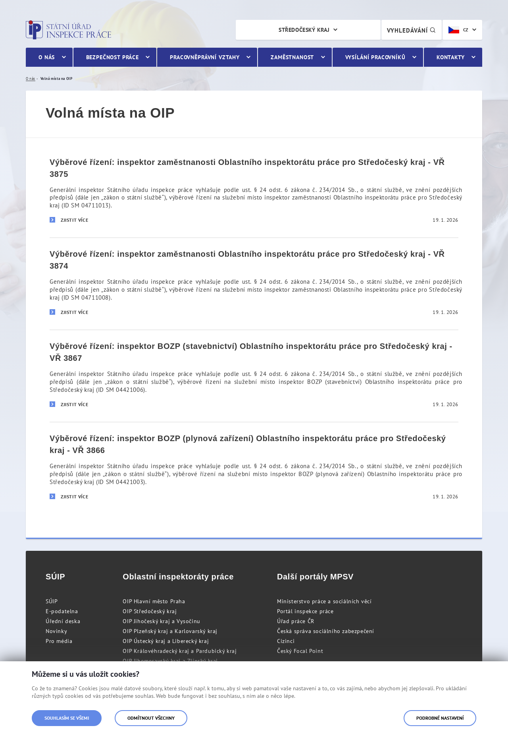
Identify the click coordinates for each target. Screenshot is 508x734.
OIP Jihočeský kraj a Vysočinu (161, 621)
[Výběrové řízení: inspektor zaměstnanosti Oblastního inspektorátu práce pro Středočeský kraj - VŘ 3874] (254, 283)
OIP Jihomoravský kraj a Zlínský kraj (170, 660)
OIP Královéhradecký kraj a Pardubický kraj (180, 651)
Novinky (56, 631)
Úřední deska (63, 621)
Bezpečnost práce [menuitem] (112, 57)
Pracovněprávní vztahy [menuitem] (205, 57)
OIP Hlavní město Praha (154, 601)
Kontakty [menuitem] (451, 57)
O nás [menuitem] (46, 57)
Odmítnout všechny (151, 718)
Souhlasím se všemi (66, 718)
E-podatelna (62, 611)
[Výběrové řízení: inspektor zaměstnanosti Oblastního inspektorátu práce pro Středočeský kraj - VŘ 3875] (254, 192)
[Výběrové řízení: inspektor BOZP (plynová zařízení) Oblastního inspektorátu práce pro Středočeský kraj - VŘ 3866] (254, 468)
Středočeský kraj (304, 29)
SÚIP (52, 601)
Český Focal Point (300, 651)
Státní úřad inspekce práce (68, 30)
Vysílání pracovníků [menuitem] (375, 57)
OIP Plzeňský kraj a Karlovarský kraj (170, 631)
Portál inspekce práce (305, 611)
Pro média (59, 641)
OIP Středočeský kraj (150, 611)
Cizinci (285, 641)
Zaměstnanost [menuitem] (292, 57)
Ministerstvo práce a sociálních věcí (324, 601)
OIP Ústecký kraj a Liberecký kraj (166, 641)
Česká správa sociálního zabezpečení (325, 631)
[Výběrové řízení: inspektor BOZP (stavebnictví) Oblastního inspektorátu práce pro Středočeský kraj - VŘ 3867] (254, 375)
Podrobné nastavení (440, 718)
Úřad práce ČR (295, 621)
